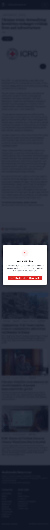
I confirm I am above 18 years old (25, 278)
